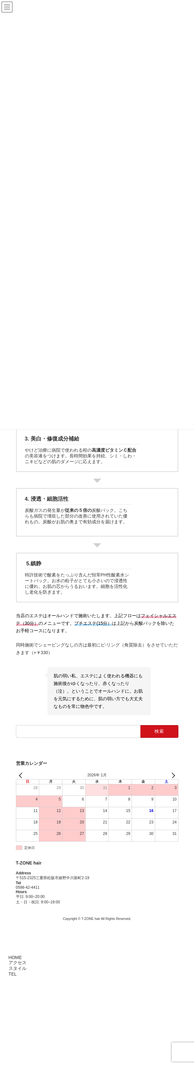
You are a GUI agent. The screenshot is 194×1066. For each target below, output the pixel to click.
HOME (14, 957)
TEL (12, 974)
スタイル (16, 968)
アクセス (16, 962)
